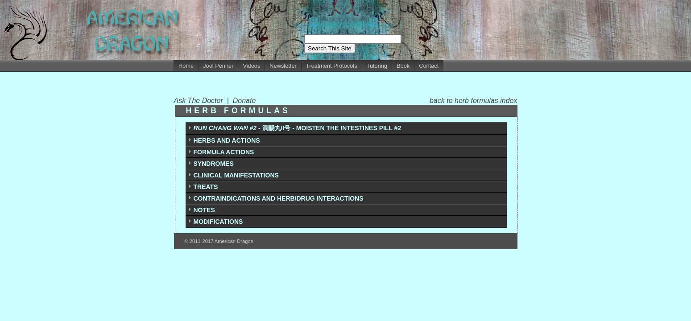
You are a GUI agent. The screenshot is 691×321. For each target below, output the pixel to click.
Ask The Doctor (200, 100)
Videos (251, 65)
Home (186, 65)
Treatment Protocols (331, 65)
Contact (429, 65)
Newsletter (282, 65)
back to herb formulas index (473, 100)
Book (403, 65)
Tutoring (377, 65)
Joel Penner (218, 65)
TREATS (206, 186)
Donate (244, 100)
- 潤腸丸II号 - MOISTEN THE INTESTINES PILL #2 (297, 128)
